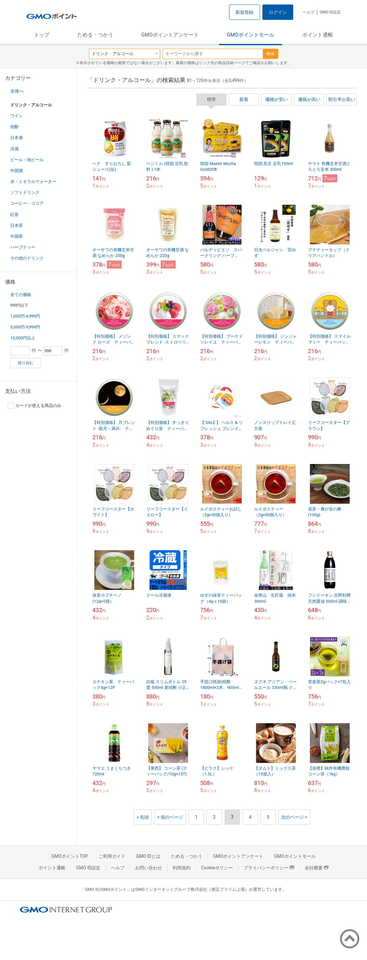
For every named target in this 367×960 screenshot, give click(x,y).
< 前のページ (170, 817)
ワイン (16, 115)
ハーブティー (22, 247)
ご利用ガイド (111, 856)
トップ (41, 35)
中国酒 (16, 170)
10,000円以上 (22, 337)
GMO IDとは (148, 856)
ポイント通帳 (317, 35)
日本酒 (16, 137)
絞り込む (25, 362)
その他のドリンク (27, 258)
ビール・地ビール (27, 159)
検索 (270, 53)
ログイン (278, 12)
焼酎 (14, 126)
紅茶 (14, 214)
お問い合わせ (148, 867)
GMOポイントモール (250, 35)
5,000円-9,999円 (25, 327)
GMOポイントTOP (69, 856)
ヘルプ (308, 12)
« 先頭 (143, 817)
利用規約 (182, 867)
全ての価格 (20, 294)
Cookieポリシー (217, 867)
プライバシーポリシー (268, 867)
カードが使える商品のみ (34, 405)
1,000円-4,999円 (25, 316)
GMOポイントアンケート (170, 35)
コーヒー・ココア (27, 203)
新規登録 (244, 12)
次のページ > (294, 817)
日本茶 (16, 225)
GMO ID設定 (330, 12)
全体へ (17, 91)
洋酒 (14, 148)
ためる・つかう (95, 35)
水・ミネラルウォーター (33, 181)
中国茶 (16, 236)
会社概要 (317, 867)
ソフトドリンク (24, 192)
